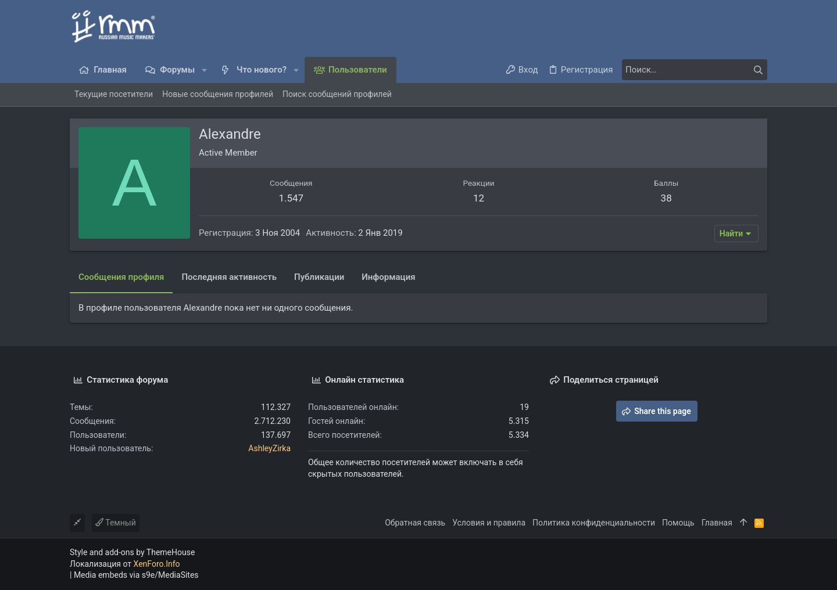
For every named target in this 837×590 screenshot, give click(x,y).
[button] (204, 70)
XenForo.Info (157, 564)
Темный (115, 522)
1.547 (290, 198)
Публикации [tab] (319, 277)
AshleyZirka (269, 448)
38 (666, 198)
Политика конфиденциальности (593, 522)
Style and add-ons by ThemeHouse (132, 552)
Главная (717, 522)
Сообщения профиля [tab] (121, 277)
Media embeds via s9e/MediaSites (136, 575)
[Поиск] (694, 69)
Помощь (678, 522)
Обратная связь (415, 522)
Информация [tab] (388, 277)
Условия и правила (488, 522)
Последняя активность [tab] (229, 277)
